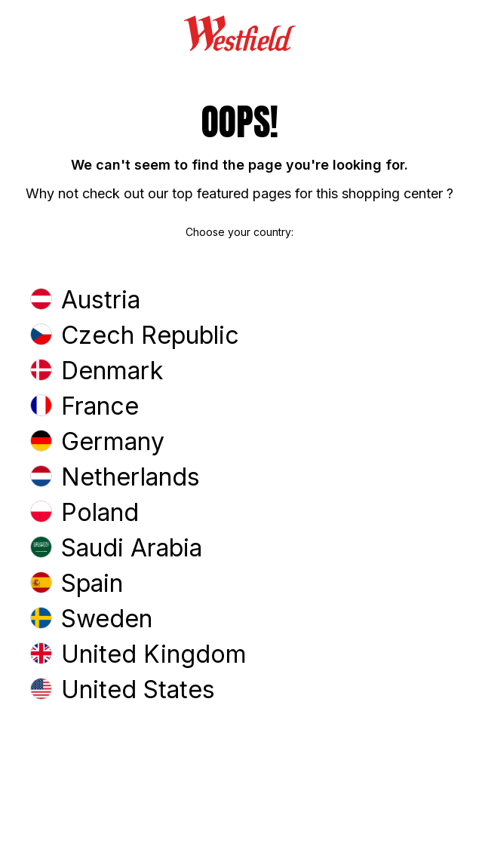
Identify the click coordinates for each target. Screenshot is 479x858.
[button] (239, 301)
